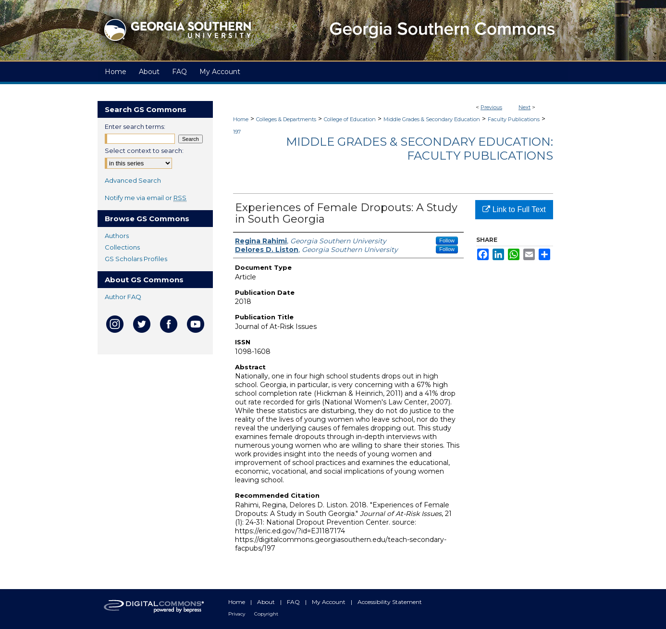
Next (524, 107)
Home (240, 119)
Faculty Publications (514, 119)
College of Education (350, 119)
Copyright (266, 614)
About (266, 601)
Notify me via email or (145, 197)
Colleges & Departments (286, 119)
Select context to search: (144, 150)
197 (237, 131)
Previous (491, 107)
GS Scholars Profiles (136, 259)
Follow (447, 240)
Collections (122, 247)
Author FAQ (123, 297)
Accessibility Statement (390, 601)
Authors (117, 235)
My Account (329, 601)
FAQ (294, 601)
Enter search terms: (135, 126)
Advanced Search (133, 180)
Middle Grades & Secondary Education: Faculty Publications (419, 149)
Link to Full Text (513, 209)
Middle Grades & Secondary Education (431, 119)
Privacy (237, 614)
